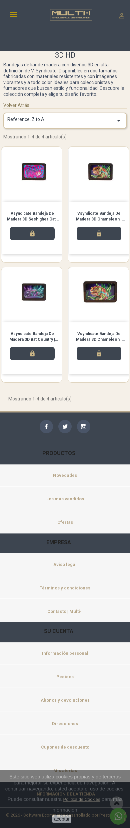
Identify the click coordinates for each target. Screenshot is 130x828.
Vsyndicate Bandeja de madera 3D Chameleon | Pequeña (99, 219)
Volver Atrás (16, 105)
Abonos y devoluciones (65, 700)
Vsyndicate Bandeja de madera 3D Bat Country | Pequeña (32, 339)
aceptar (62, 819)
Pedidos (65, 676)
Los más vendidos (65, 498)
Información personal (65, 653)
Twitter (65, 426)
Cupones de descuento (65, 747)
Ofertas (65, 522)
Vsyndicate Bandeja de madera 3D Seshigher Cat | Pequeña (32, 219)
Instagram (83, 426)
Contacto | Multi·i (65, 611)
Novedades (65, 475)
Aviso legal (65, 564)
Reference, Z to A (65, 121)
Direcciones (65, 723)
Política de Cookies (81, 799)
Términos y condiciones (65, 587)
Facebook (46, 426)
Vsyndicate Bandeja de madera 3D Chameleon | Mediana (99, 339)
